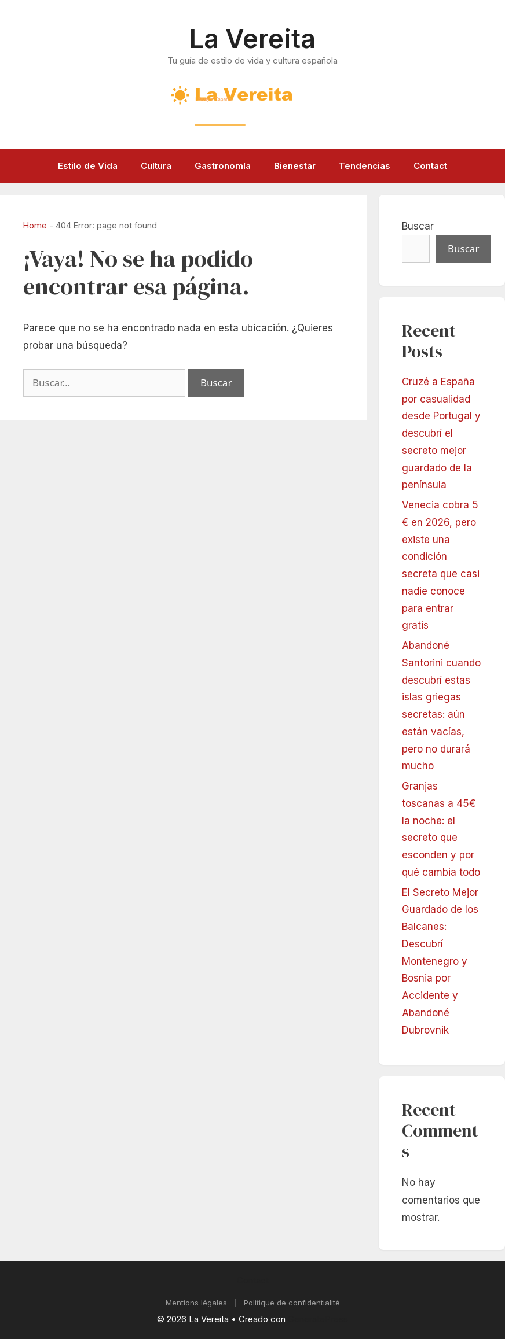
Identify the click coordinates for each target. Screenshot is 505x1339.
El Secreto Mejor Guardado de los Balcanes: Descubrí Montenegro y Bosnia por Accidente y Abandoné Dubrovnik (440, 961)
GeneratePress (318, 1319)
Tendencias (364, 165)
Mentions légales (196, 1302)
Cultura (156, 165)
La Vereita (252, 38)
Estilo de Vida (88, 165)
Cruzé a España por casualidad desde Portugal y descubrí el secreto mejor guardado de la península (441, 433)
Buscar (418, 226)
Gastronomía (223, 165)
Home (35, 225)
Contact (430, 165)
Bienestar (295, 165)
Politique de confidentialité (292, 1302)
